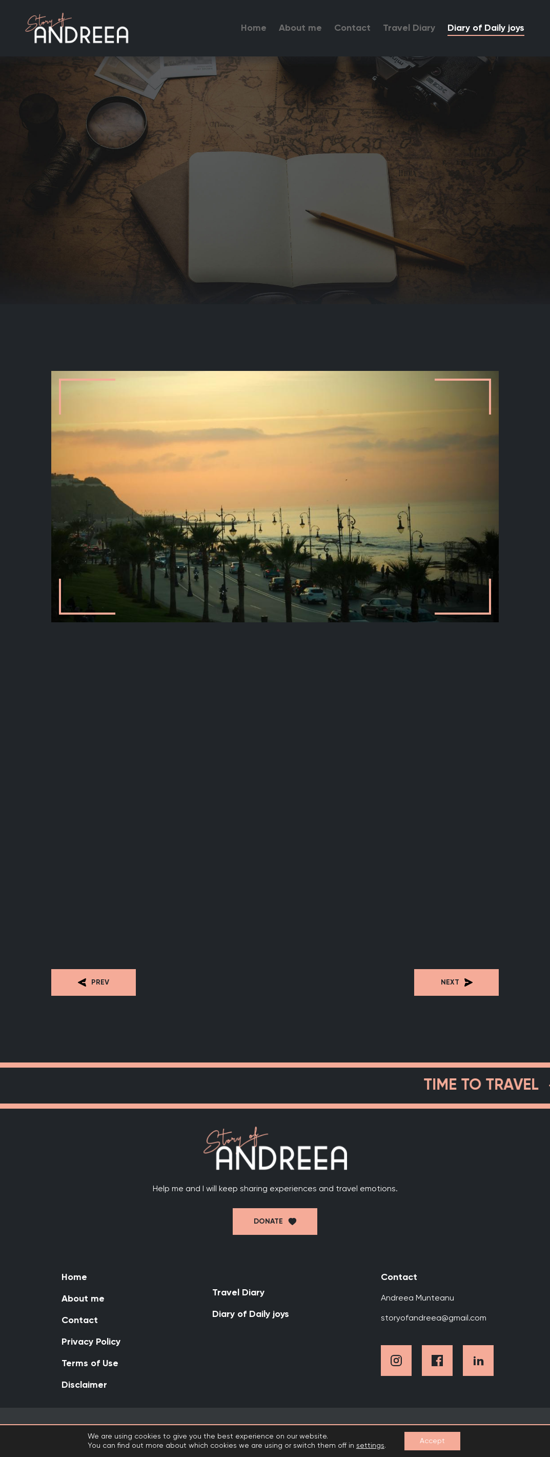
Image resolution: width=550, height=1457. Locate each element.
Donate (268, 1221)
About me (300, 28)
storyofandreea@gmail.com (433, 1318)
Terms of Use (90, 1363)
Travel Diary (409, 28)
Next (457, 982)
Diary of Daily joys (485, 28)
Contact (352, 28)
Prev (93, 982)
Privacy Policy (91, 1342)
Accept (432, 1441)
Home (254, 28)
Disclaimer (84, 1385)
